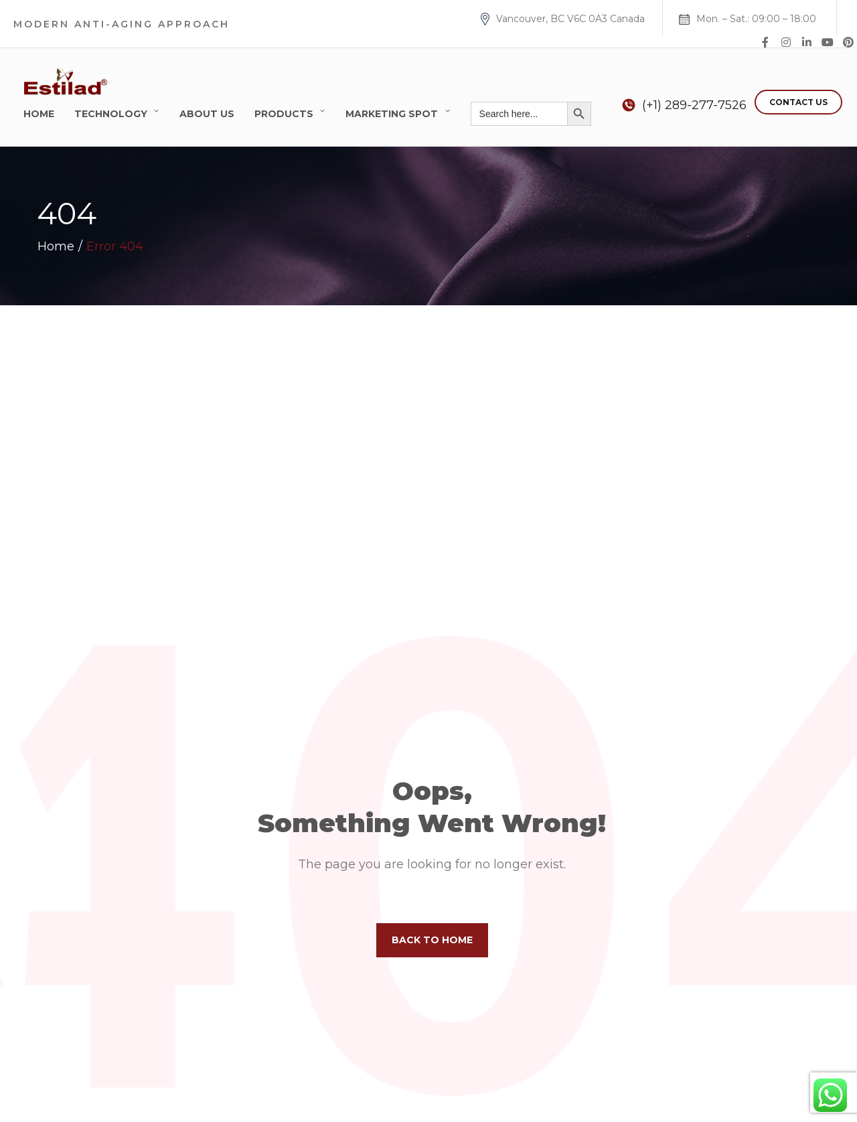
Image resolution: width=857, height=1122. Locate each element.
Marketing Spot (391, 114)
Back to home (432, 940)
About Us (206, 114)
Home (38, 114)
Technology (110, 114)
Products (283, 114)
